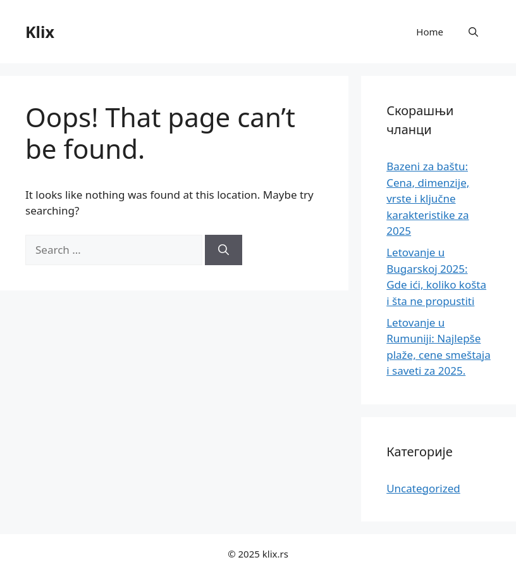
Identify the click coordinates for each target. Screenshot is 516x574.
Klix (39, 31)
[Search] (223, 250)
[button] (473, 32)
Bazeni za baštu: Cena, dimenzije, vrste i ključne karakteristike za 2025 (427, 198)
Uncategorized (423, 488)
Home (429, 31)
